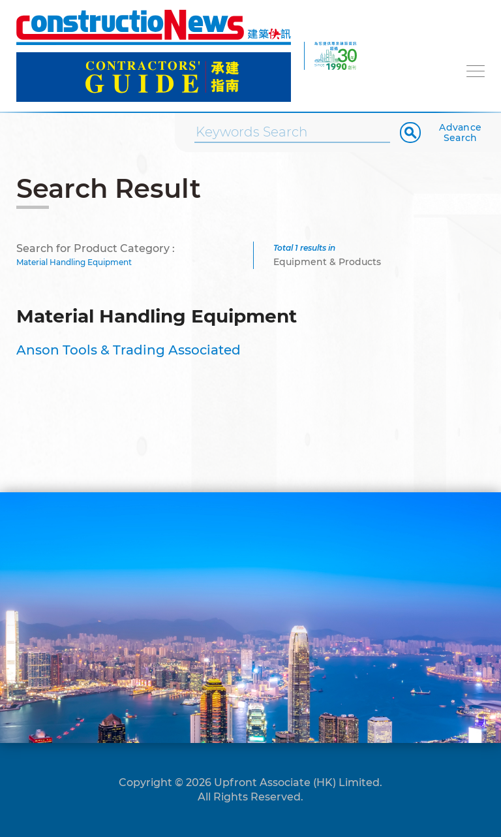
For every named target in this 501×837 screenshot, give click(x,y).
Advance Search (460, 132)
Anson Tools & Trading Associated (128, 350)
